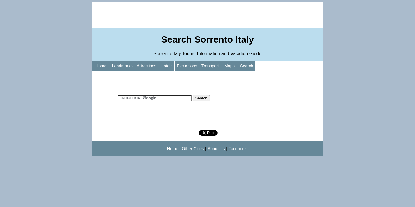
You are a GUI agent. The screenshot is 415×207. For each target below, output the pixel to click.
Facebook (238, 148)
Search (246, 66)
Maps (229, 66)
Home (100, 66)
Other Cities (193, 148)
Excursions (187, 66)
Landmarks (122, 66)
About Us (216, 148)
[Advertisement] (207, 15)
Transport (210, 66)
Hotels (167, 66)
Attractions (146, 66)
